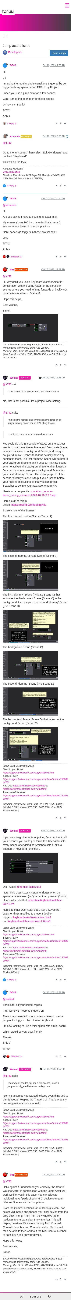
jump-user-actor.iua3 (29, 883)
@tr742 (7, 139)
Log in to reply (59, 49)
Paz (12, 266)
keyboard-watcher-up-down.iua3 (32, 913)
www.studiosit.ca (11, 168)
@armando (9, 201)
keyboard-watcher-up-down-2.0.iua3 (29, 917)
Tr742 (13, 61)
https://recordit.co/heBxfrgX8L (28, 500)
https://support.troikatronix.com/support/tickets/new (28, 769)
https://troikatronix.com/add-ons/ (29, 782)
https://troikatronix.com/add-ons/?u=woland (24, 785)
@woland (8, 995)
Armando (15, 132)
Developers (15, 48)
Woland (14, 374)
